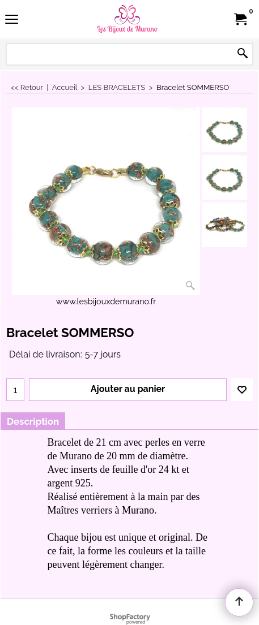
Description (33, 421)
